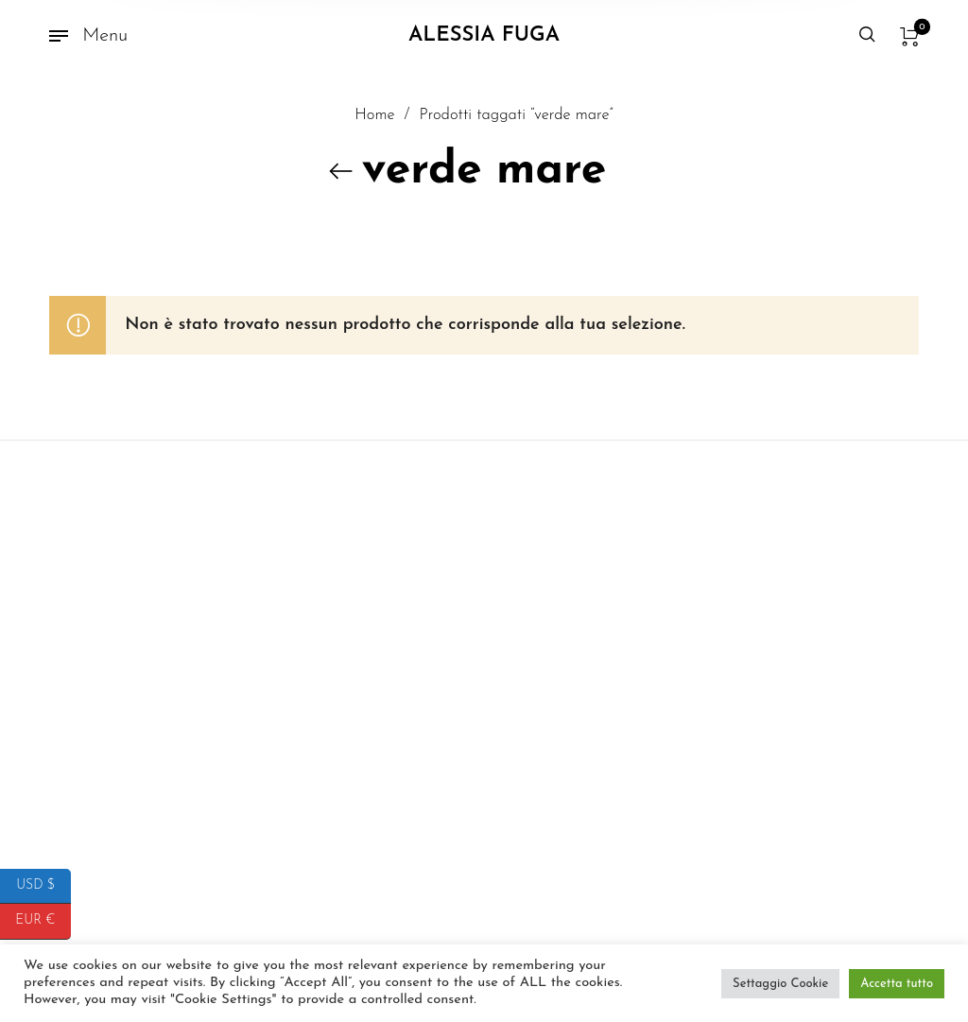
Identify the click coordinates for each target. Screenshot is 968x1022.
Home (374, 124)
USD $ (43, 886)
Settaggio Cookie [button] (780, 984)
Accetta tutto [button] (896, 984)
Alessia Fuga (484, 35)
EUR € (43, 921)
